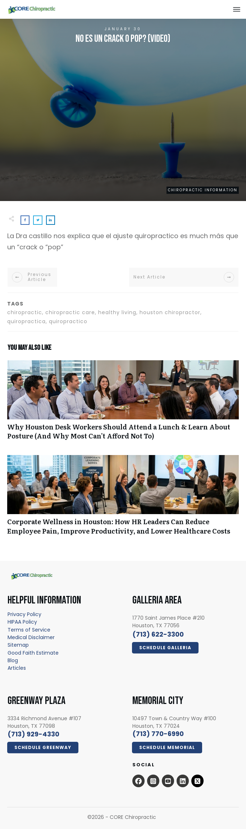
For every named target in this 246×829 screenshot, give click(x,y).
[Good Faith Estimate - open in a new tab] (33, 652)
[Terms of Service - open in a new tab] (29, 629)
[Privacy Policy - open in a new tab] (24, 614)
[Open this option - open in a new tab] (138, 780)
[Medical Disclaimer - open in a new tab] (31, 637)
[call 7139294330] (33, 734)
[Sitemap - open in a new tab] (18, 645)
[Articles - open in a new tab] (17, 668)
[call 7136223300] (158, 634)
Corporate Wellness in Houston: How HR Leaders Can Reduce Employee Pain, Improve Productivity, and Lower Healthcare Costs (123, 498)
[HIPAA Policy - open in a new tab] (22, 621)
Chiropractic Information (202, 190)
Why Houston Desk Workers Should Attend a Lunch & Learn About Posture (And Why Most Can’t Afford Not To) (123, 403)
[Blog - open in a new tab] (13, 660)
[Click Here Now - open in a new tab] (165, 648)
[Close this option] (236, 9)
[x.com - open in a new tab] (197, 780)
